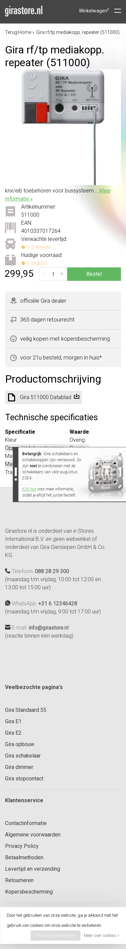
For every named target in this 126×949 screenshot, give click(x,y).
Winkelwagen (94, 10)
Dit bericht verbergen (55, 935)
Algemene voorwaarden (32, 834)
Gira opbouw (19, 744)
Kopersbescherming (29, 892)
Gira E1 (13, 721)
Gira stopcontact (24, 778)
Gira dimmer (19, 767)
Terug (11, 32)
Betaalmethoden (24, 857)
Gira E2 (13, 733)
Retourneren (19, 880)
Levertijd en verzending (32, 869)
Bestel (94, 274)
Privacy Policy (22, 846)
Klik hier (29, 489)
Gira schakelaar (23, 755)
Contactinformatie (26, 823)
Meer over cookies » (101, 935)
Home (24, 32)
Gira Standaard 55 (25, 710)
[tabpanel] (63, 127)
